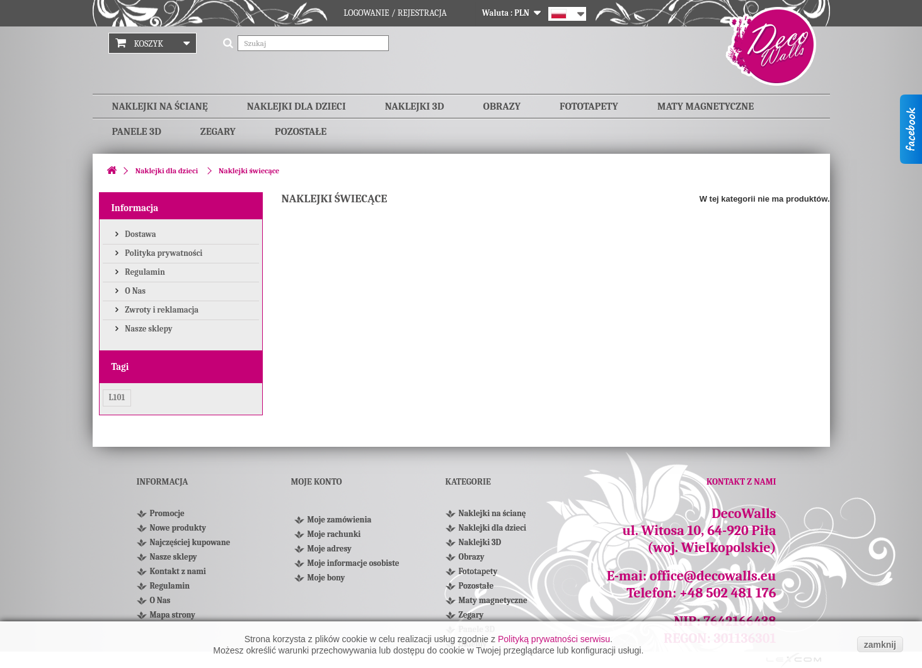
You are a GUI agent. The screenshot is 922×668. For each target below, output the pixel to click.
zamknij (880, 645)
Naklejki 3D (414, 106)
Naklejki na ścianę (160, 106)
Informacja (135, 208)
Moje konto (316, 481)
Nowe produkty (178, 528)
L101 (117, 397)
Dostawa (140, 234)
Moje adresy (330, 548)
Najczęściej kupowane (190, 542)
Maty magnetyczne (705, 106)
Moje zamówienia (340, 519)
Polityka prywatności (163, 253)
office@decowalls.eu (713, 576)
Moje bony (326, 577)
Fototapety (589, 106)
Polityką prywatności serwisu (554, 639)
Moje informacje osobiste (354, 563)
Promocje (167, 513)
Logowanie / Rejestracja (395, 13)
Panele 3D (136, 131)
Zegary (218, 131)
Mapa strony (172, 614)
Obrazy (502, 106)
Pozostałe (300, 131)
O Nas (135, 291)
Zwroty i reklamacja (161, 309)
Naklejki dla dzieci (296, 106)
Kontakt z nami (178, 571)
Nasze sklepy (148, 328)
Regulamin (144, 272)
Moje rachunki (334, 534)
